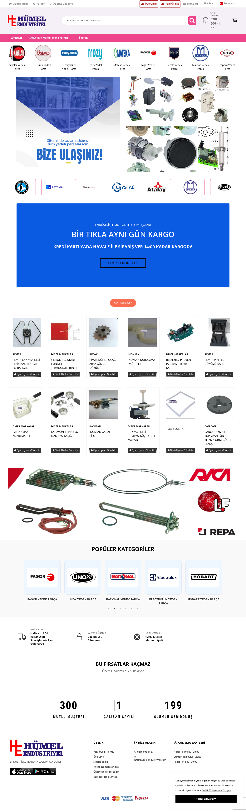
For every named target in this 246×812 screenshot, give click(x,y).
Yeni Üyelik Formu (103, 753)
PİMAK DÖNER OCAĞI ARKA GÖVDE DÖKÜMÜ (102, 365)
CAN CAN (210, 428)
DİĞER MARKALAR (62, 355)
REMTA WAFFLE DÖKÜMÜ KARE (214, 363)
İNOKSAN (134, 355)
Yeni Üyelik (170, 4)
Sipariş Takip (100, 763)
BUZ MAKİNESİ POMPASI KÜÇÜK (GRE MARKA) (142, 437)
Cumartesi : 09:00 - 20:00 (187, 758)
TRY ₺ (209, 3)
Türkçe (227, 3)
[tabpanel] (42, 582)
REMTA (17, 355)
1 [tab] (109, 610)
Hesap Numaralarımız (106, 768)
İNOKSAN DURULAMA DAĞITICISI (141, 363)
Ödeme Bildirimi (61, 4)
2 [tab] (114, 610)
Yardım (39, 4)
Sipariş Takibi (19, 4)
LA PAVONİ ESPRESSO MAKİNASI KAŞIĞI (64, 435)
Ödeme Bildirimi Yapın (106, 773)
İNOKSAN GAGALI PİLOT (100, 435)
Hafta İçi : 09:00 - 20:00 (186, 753)
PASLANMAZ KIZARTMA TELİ (22, 435)
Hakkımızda (190, 4)
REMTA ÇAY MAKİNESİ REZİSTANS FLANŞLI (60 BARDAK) (26, 365)
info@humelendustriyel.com (150, 760)
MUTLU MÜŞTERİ (69, 718)
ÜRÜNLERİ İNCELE (123, 264)
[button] (68, 162)
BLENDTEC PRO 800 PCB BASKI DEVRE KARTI (178, 365)
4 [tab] (126, 610)
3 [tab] (120, 610)
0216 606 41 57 (215, 23)
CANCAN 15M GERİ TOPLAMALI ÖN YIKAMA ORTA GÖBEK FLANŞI (218, 439)
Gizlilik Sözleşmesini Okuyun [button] (216, 790)
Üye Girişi (149, 4)
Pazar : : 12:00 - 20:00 (185, 763)
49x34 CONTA (175, 430)
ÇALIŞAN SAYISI (119, 718)
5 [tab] (132, 610)
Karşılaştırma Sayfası (105, 778)
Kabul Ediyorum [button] (206, 799)
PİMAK (93, 355)
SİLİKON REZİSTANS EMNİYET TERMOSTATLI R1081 (64, 365)
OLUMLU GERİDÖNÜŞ (173, 718)
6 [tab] (137, 610)
